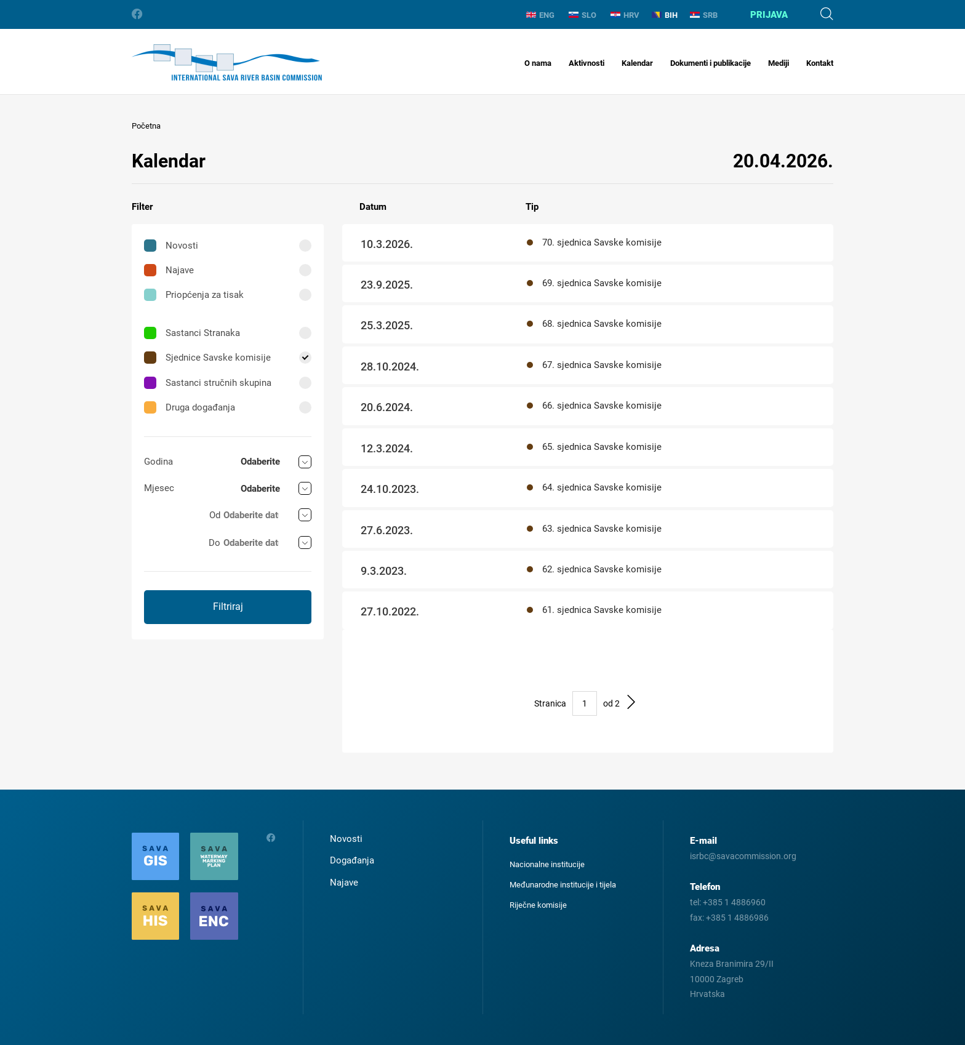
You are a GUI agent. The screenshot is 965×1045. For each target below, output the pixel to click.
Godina (158, 461)
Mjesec (159, 488)
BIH (665, 15)
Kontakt (819, 63)
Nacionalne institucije (547, 864)
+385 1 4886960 (734, 902)
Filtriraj (228, 606)
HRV (625, 15)
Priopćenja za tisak (194, 295)
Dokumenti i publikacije (710, 63)
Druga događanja (189, 407)
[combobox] (276, 461)
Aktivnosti (586, 63)
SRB (704, 15)
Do (214, 542)
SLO (582, 15)
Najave (169, 270)
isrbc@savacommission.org (743, 856)
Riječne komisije (538, 905)
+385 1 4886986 (737, 918)
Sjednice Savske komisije (207, 357)
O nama (537, 63)
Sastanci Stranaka (192, 333)
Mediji (778, 63)
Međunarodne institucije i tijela (563, 884)
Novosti (171, 245)
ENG (540, 15)
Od (214, 515)
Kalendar (637, 63)
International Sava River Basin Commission (227, 62)
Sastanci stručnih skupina (207, 383)
